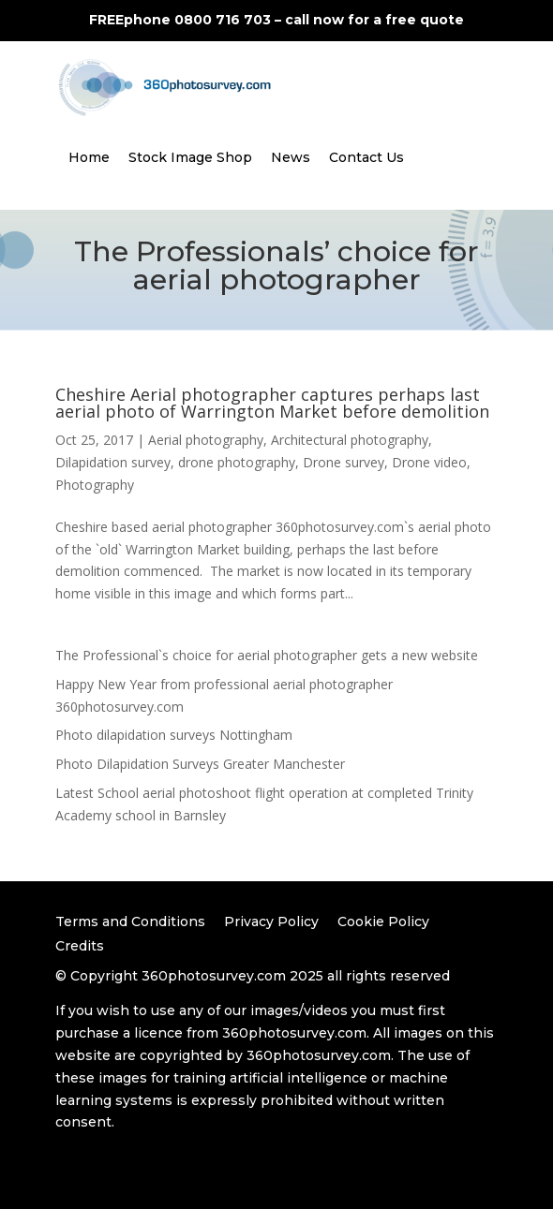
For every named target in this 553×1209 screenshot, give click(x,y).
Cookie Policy (383, 921)
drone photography (236, 462)
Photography (94, 485)
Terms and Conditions (130, 921)
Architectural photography (349, 440)
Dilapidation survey (113, 462)
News (290, 157)
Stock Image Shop (190, 157)
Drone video (429, 462)
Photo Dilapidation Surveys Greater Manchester (200, 764)
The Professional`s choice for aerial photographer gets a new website (266, 655)
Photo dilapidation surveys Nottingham (173, 735)
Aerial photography (205, 440)
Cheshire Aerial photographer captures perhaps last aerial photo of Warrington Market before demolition (272, 402)
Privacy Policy (271, 921)
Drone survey (343, 462)
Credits (79, 945)
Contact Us (366, 157)
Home (89, 157)
